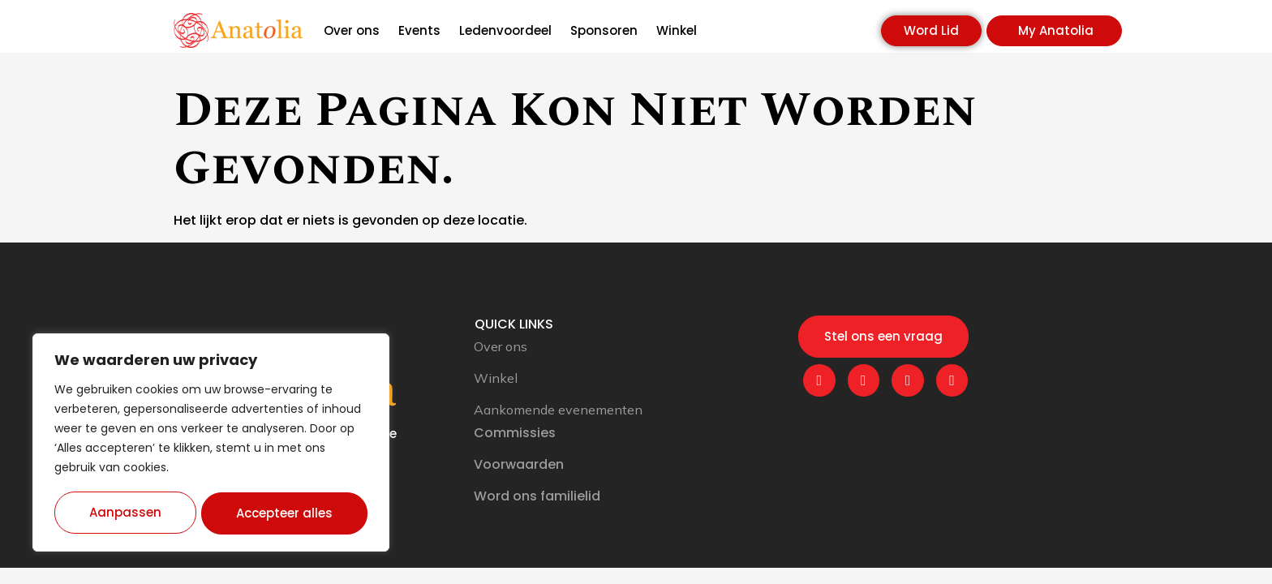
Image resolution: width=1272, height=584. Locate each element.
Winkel (676, 31)
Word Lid (931, 30)
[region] (210, 444)
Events (419, 31)
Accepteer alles (285, 513)
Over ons (352, 31)
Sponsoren (604, 31)
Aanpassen (125, 513)
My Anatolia (1056, 30)
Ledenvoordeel (505, 31)
